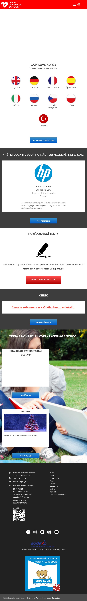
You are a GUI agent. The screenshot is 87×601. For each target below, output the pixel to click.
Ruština (34, 105)
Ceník (52, 475)
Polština (71, 105)
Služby (52, 489)
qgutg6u (30, 485)
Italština (16, 105)
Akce (52, 481)
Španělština (71, 87)
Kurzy (52, 473)
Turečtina (43, 125)
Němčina (34, 87)
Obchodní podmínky (57, 494)
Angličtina (16, 87)
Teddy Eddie (54, 478)
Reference (54, 486)
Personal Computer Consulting (48, 598)
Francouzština (53, 87)
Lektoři (52, 484)
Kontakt (53, 492)
